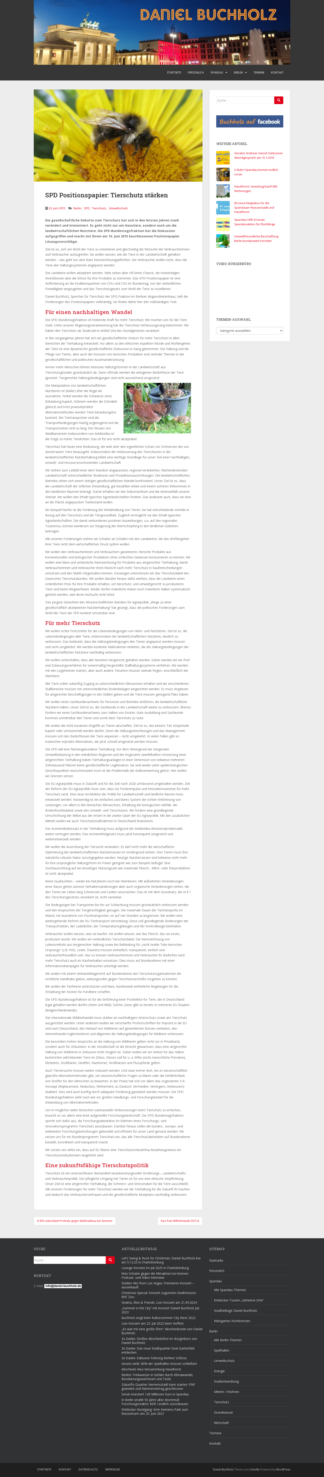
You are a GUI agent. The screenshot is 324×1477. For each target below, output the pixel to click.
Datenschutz (88, 1469)
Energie (219, 1371)
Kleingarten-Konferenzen (232, 1321)
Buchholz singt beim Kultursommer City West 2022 (159, 1318)
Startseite (174, 72)
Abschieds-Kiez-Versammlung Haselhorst (151, 1369)
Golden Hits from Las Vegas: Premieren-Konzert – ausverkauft (158, 1285)
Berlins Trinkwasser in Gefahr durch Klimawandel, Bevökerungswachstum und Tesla (157, 1377)
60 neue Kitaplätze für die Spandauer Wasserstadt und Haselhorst (254, 207)
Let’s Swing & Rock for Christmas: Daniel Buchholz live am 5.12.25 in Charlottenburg (161, 1260)
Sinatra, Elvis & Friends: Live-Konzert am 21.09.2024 (159, 1302)
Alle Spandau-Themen (230, 1290)
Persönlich (196, 72)
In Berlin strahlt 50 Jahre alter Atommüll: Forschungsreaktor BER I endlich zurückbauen (155, 1402)
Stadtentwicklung (226, 1381)
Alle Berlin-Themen (228, 1340)
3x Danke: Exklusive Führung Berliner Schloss (154, 1358)
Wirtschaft (221, 1423)
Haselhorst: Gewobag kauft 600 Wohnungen (255, 188)
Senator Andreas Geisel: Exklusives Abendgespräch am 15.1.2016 (258, 155)
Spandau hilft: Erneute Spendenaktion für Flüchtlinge (254, 222)
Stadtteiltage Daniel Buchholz (235, 1310)
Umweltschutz (118, 208)
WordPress (283, 1469)
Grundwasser (223, 1412)
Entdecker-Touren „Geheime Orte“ (239, 1300)
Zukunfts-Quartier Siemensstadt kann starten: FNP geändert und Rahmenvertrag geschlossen (158, 1386)
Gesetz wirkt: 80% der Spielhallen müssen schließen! (159, 1363)
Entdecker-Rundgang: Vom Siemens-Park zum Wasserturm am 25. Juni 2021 (155, 1411)
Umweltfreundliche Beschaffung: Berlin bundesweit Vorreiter (256, 238)
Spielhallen (221, 1350)
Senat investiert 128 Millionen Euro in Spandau (155, 1394)
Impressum (112, 1469)
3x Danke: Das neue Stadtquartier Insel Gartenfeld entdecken (158, 1350)
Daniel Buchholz (223, 1469)
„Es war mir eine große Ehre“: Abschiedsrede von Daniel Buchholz (162, 1331)
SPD (87, 208)
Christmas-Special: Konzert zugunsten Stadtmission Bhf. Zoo (159, 1295)
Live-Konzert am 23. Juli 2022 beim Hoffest (153, 1323)
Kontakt (277, 72)
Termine (259, 72)
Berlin (238, 72)
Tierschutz (99, 208)
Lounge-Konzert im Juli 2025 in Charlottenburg (155, 1268)
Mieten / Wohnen (226, 1392)
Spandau (217, 72)
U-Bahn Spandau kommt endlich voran (256, 172)
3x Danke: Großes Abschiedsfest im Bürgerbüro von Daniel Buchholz (159, 1340)
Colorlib (254, 1469)
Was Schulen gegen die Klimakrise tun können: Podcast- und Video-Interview (155, 1275)
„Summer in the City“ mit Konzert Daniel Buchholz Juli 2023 (160, 1310)
